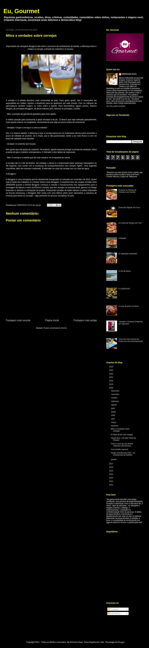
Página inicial (52, 320)
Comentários (114, 614)
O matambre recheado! (128, 254)
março (114, 422)
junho (113, 412)
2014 (111, 474)
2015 (111, 471)
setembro (115, 401)
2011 (111, 485)
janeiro (114, 459)
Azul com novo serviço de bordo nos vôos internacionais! (131, 340)
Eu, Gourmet (21, 11)
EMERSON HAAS (129, 74)
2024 (111, 367)
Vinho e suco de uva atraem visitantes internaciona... (122, 445)
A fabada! (122, 238)
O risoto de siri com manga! (122, 435)
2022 (111, 374)
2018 (111, 388)
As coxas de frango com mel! (130, 223)
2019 (111, 384)
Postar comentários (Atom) (55, 328)
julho (113, 408)
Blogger (121, 642)
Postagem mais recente (18, 320)
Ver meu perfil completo (115, 106)
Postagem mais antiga (85, 320)
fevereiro (115, 426)
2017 (111, 464)
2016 (111, 467)
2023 (111, 370)
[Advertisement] (51, 301)
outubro (114, 398)
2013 (111, 478)
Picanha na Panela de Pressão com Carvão (127, 191)
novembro (115, 394)
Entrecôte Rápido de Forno (129, 208)
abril (113, 419)
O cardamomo (124, 289)
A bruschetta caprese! (119, 449)
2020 (111, 381)
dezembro (115, 391)
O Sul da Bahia (125, 271)
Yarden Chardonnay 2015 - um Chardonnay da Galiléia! (123, 454)
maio (113, 415)
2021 (111, 377)
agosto (114, 405)
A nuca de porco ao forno (129, 306)
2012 (111, 481)
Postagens (113, 609)
